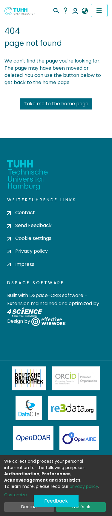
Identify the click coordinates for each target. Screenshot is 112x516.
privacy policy (84, 486)
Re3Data (72, 408)
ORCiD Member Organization (76, 378)
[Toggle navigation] (99, 10)
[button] (84, 11)
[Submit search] (56, 9)
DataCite (29, 408)
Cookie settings (29, 238)
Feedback (56, 500)
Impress (20, 264)
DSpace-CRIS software (56, 295)
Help (65, 10)
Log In (75, 10)
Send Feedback (29, 225)
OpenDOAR (33, 438)
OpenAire (79, 438)
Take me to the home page (56, 103)
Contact (21, 212)
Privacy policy (27, 251)
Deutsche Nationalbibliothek (29, 378)
